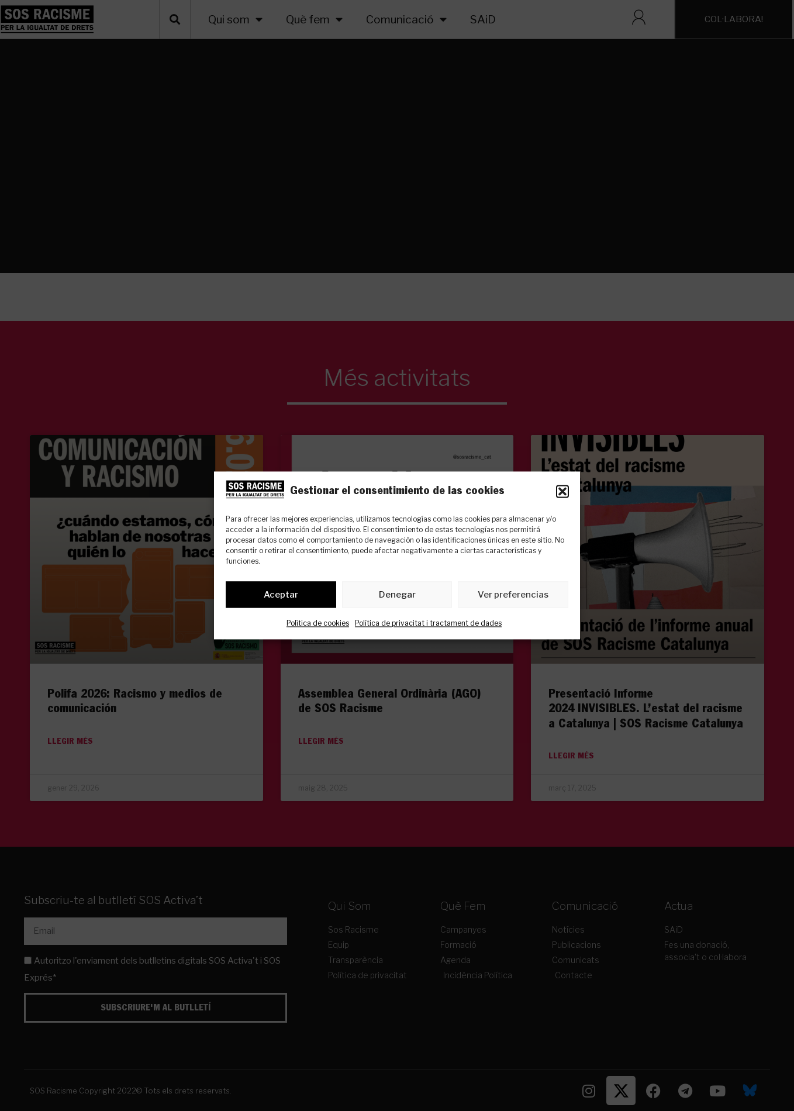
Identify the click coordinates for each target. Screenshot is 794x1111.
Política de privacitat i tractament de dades (428, 623)
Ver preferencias (513, 594)
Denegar (397, 594)
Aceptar (281, 594)
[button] (562, 492)
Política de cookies (317, 623)
